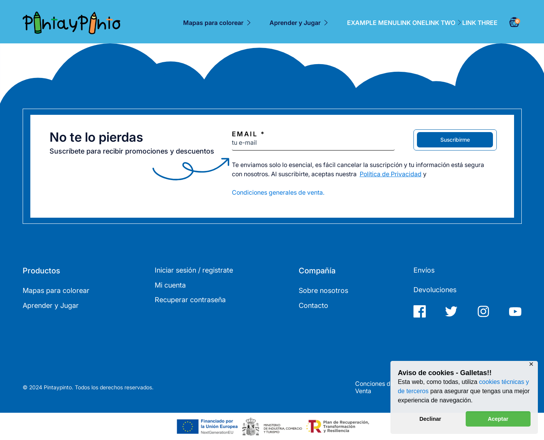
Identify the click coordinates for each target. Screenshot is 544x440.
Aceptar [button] (498, 419)
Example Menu (372, 23)
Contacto (313, 305)
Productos (41, 270)
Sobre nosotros (323, 290)
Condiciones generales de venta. (278, 192)
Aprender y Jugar (295, 22)
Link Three (480, 23)
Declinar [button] (430, 419)
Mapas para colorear (213, 22)
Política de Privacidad (391, 174)
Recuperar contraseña (190, 300)
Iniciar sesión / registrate (194, 270)
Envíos (424, 270)
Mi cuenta (170, 285)
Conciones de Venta (374, 387)
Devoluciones (434, 290)
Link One (411, 23)
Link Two (443, 23)
